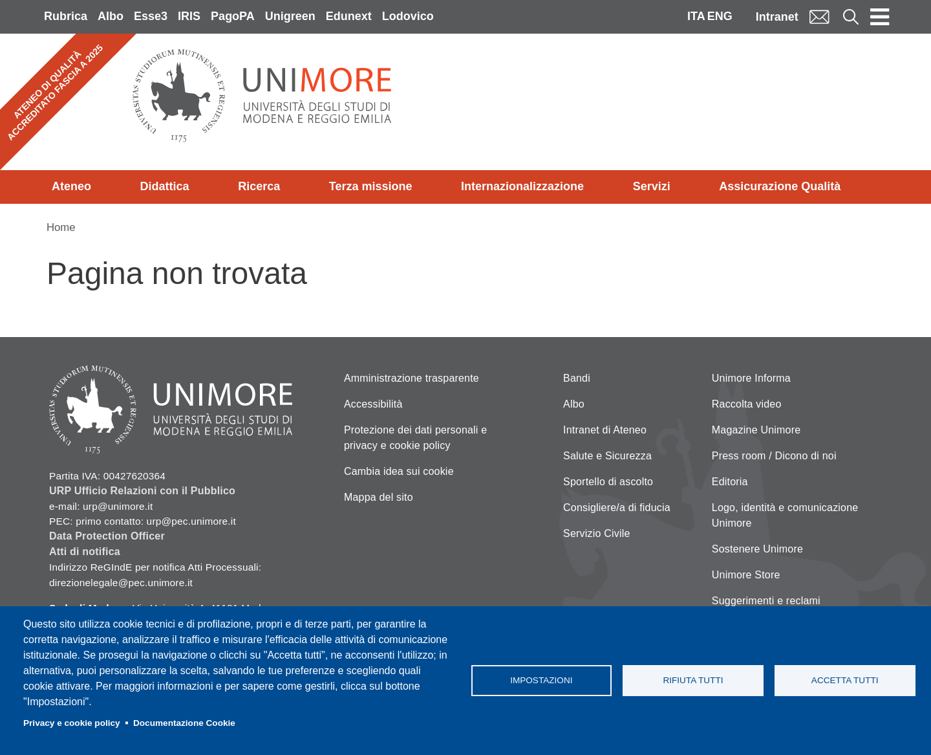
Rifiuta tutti (693, 680)
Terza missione (370, 186)
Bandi (576, 378)
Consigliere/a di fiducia (616, 507)
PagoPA (233, 16)
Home (61, 227)
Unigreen (290, 16)
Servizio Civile (596, 533)
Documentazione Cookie (184, 723)
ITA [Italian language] (696, 16)
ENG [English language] (720, 16)
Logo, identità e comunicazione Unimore (785, 515)
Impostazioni (541, 680)
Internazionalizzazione (522, 186)
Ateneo (71, 186)
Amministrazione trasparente (411, 378)
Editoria (730, 481)
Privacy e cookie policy (71, 723)
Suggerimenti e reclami (766, 600)
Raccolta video (747, 404)
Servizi (651, 186)
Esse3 (150, 16)
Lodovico (408, 16)
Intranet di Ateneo (605, 429)
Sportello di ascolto (608, 481)
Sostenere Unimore (757, 548)
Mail (819, 16)
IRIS (189, 16)
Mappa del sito (378, 497)
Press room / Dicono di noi (774, 455)
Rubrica (65, 16)
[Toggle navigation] (880, 17)
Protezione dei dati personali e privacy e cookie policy (415, 437)
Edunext (349, 16)
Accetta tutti (845, 680)
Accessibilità (373, 404)
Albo (110, 16)
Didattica (164, 186)
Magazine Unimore (756, 429)
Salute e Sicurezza (607, 455)
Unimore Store (746, 574)
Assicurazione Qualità (779, 186)
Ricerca (259, 186)
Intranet (777, 16)
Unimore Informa (751, 378)
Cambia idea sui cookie (399, 471)
